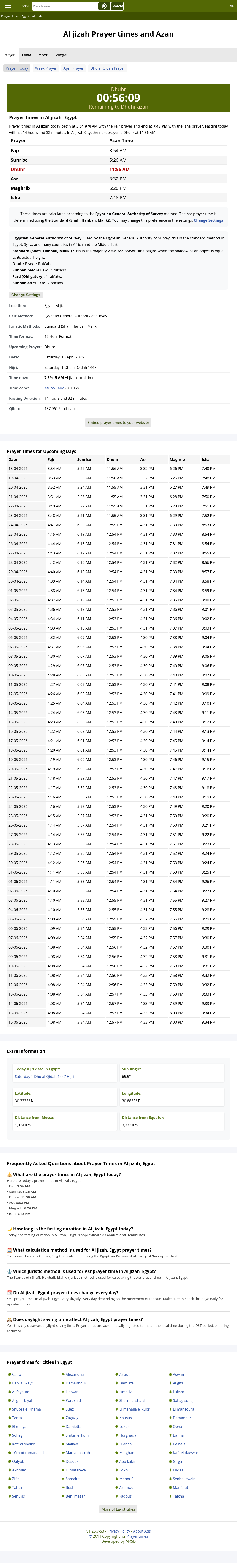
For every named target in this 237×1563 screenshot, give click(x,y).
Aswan (178, 1374)
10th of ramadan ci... (29, 1452)
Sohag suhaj (183, 1400)
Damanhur (182, 1417)
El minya (19, 1426)
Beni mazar (75, 1496)
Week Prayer (46, 68)
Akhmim (19, 1470)
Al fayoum (20, 1391)
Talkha (178, 1496)
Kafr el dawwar (185, 1452)
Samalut (73, 1478)
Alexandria (75, 1374)
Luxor (124, 1426)
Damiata (126, 1383)
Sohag (17, 1435)
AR (232, 5)
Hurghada (127, 1435)
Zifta (16, 1478)
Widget (61, 54)
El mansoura (183, 1409)
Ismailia (125, 1391)
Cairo (16, 1374)
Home (24, 5)
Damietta (73, 1426)
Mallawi (72, 1443)
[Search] (64, 6)
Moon (43, 54)
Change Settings (208, 220)
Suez (70, 1409)
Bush (70, 1487)
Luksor (178, 1391)
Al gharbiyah (22, 1400)
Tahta (17, 1487)
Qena (177, 1426)
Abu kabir (127, 1461)
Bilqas (178, 1470)
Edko (123, 1470)
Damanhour (76, 1383)
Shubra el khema (26, 1409)
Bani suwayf (22, 1383)
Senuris (18, 1496)
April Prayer (73, 68)
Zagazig (72, 1417)
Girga (177, 1461)
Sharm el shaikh (132, 1400)
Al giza (178, 1383)
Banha (178, 1435)
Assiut (124, 1374)
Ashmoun (127, 1487)
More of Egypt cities (118, 1509)
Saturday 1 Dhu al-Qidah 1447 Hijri (44, 1076)
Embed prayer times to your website (118, 422)
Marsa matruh (78, 1452)
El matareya (76, 1470)
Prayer (9, 54)
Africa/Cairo (54, 388)
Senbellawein (184, 1478)
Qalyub (18, 1461)
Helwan (72, 1391)
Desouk (72, 1461)
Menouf (125, 1478)
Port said (73, 1400)
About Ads (142, 1531)
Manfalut (180, 1487)
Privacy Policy (118, 1531)
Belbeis (179, 1443)
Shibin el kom (77, 1435)
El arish (125, 1443)
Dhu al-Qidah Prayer (107, 68)
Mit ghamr (128, 1452)
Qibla (26, 54)
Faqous (125, 1496)
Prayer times (137, 1536)
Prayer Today (17, 68)
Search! (117, 6)
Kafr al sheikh (23, 1443)
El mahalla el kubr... (135, 1409)
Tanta (17, 1417)
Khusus (125, 1417)
